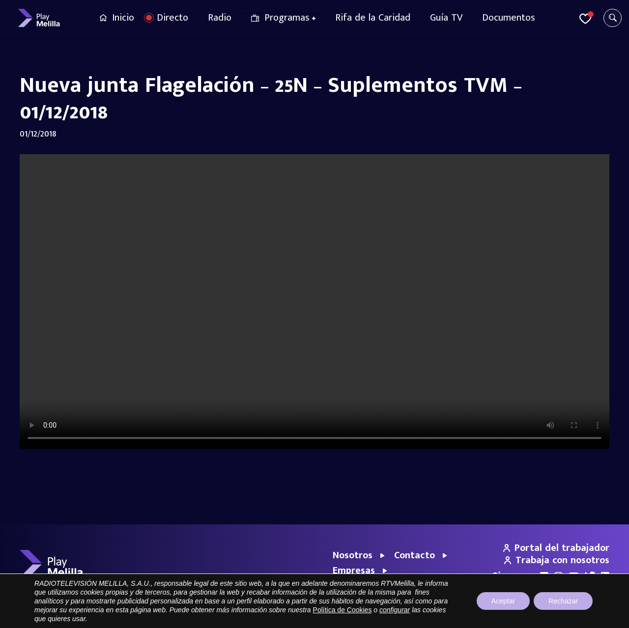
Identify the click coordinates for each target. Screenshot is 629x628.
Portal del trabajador (556, 548)
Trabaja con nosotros (556, 560)
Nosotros (352, 555)
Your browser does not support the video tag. (314, 301)
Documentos (508, 18)
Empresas (354, 570)
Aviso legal (463, 615)
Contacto (414, 555)
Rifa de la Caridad (372, 18)
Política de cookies (582, 615)
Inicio (123, 18)
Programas (287, 18)
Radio (219, 18)
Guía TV (446, 18)
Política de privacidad (517, 615)
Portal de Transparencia (406, 615)
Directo (172, 18)
